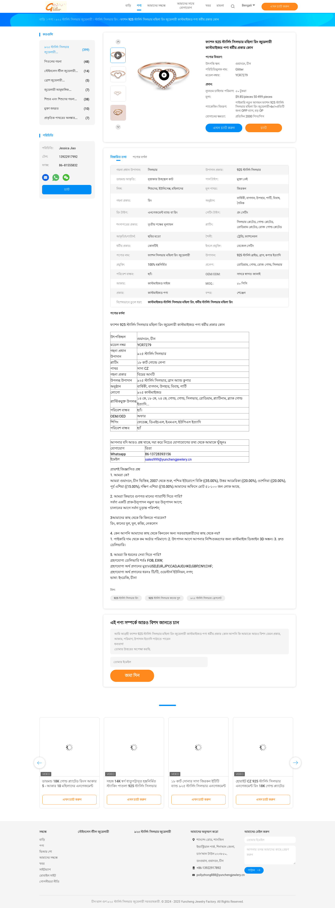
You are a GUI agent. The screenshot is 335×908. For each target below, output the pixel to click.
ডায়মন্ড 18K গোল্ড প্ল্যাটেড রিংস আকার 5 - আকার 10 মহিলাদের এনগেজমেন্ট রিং (69, 786)
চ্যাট (66, 189)
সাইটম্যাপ (45, 869)
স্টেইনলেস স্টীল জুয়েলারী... (66, 71)
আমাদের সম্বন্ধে (48, 857)
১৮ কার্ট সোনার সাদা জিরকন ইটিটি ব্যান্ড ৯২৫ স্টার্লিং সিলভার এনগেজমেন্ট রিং (198, 786)
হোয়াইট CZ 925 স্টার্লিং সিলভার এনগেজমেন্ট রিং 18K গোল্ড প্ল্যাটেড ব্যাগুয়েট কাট (260, 786)
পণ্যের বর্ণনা (140, 157)
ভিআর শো (45, 851)
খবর (42, 863)
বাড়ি (42, 839)
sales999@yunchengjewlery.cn (168, 459)
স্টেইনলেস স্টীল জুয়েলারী (93, 831)
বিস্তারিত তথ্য (118, 157)
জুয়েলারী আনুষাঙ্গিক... (66, 90)
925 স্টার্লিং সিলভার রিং (126, 598)
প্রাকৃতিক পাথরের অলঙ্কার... (66, 118)
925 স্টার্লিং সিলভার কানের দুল (164, 598)
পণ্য (41, 845)
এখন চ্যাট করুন (279, 6)
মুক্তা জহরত (66, 109)
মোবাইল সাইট (47, 875)
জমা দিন (132, 675)
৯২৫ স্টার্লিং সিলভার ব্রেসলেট (206, 598)
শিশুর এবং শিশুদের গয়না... (66, 99)
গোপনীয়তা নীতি (49, 881)
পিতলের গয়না (66, 62)
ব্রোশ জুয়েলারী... (66, 80)
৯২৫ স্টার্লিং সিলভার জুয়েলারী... (66, 49)
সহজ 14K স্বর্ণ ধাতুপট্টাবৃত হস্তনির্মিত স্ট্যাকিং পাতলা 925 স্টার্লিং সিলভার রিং (132, 786)
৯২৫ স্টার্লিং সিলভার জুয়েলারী (152, 831)
